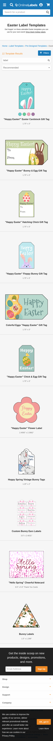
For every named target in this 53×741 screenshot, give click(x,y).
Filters (44, 53)
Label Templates (16, 46)
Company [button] (7, 703)
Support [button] (6, 695)
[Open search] (47, 12)
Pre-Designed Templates (36, 46)
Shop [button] (4, 679)
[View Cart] (48, 5)
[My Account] (40, 5)
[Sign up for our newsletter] (18, 669)
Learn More (44, 728)
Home (4, 46)
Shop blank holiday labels (36, 32)
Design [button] (5, 687)
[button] (4, 5)
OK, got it (43, 722)
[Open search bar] (11, 5)
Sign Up (41, 669)
